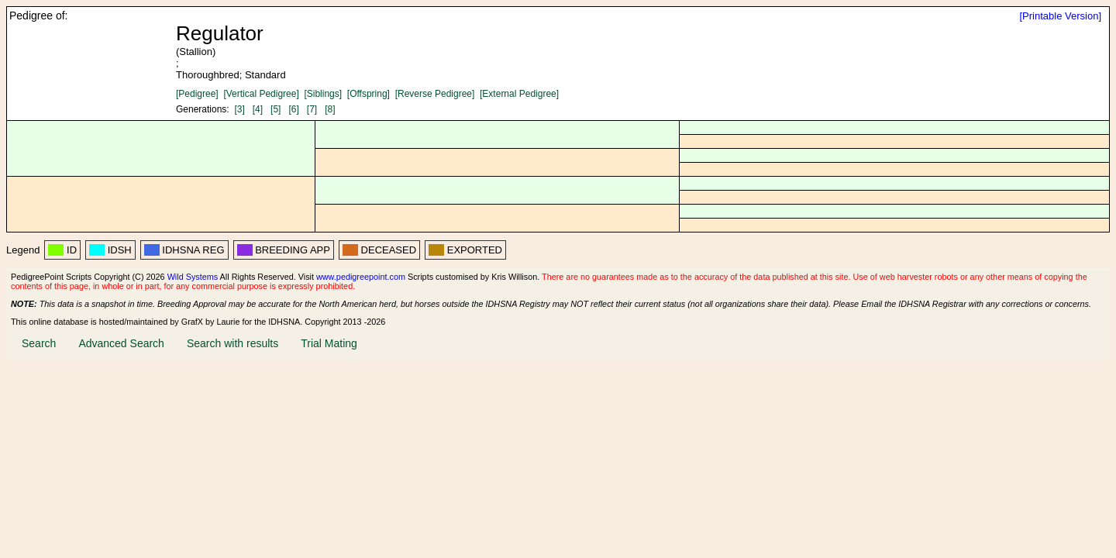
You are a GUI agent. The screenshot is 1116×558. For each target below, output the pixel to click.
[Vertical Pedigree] (260, 93)
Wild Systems (193, 276)
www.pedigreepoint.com (360, 276)
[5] (275, 109)
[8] (330, 109)
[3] (239, 109)
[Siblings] (323, 93)
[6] (293, 109)
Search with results (232, 343)
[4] (258, 109)
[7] (312, 109)
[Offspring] (368, 93)
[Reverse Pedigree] (435, 93)
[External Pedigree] (519, 93)
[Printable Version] (1060, 16)
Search (39, 343)
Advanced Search (121, 343)
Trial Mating (329, 343)
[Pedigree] (197, 93)
